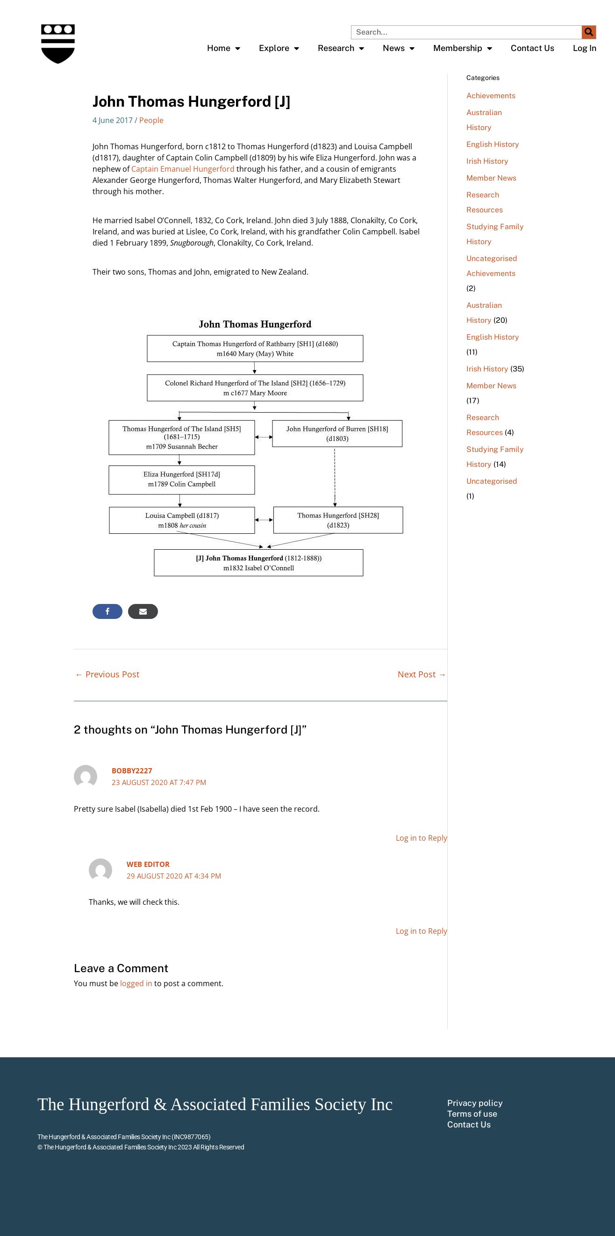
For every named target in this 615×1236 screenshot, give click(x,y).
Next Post (422, 674)
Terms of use (472, 1114)
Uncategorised (491, 258)
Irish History (487, 161)
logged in (136, 983)
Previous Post (107, 674)
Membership (462, 48)
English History (492, 144)
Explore (279, 48)
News (399, 48)
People (151, 120)
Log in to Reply (421, 838)
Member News (491, 178)
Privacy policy (475, 1103)
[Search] (589, 32)
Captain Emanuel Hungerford (183, 169)
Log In (584, 48)
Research (341, 48)
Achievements (490, 95)
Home (223, 48)
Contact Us (532, 48)
